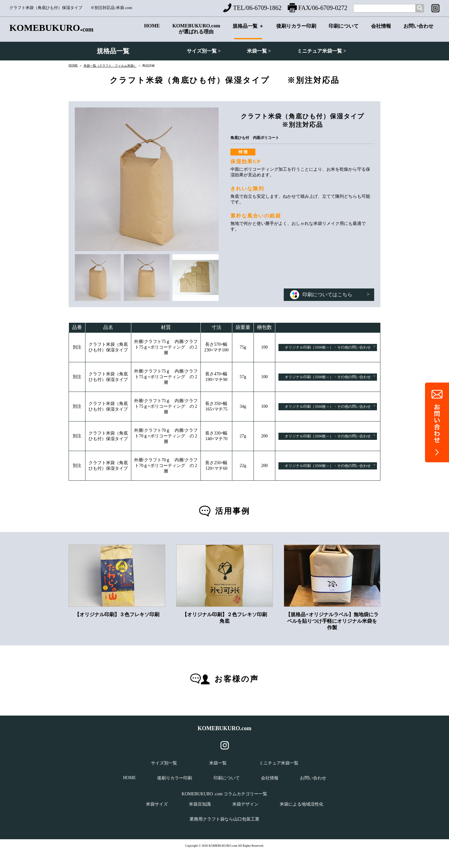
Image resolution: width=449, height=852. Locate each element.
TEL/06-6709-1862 (252, 7)
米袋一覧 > (259, 51)
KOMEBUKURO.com (225, 728)
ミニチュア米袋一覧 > (321, 51)
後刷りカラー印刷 (296, 31)
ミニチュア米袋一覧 (278, 763)
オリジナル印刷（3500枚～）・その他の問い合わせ (330, 347)
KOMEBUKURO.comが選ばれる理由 (196, 30)
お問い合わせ (418, 31)
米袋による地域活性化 (301, 804)
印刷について (344, 31)
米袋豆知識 (200, 804)
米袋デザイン (245, 804)
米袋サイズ (157, 804)
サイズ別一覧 (164, 763)
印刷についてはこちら (329, 294)
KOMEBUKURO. (51, 28)
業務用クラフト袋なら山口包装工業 (224, 819)
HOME (152, 30)
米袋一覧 (218, 763)
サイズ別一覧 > (204, 51)
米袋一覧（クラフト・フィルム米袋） (110, 65)
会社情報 (381, 31)
